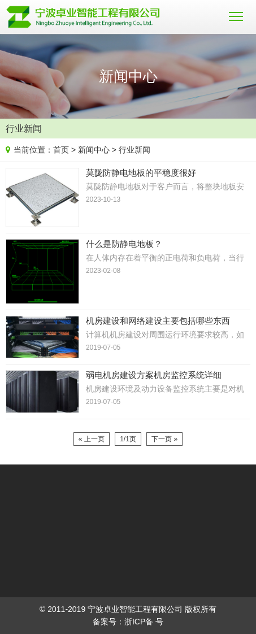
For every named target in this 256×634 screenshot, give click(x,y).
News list (245, 126)
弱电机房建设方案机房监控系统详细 (154, 375)
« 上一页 (92, 439)
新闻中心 (94, 149)
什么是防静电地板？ (124, 244)
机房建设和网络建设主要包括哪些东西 (158, 320)
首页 (61, 149)
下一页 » (164, 439)
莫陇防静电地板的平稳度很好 (141, 172)
